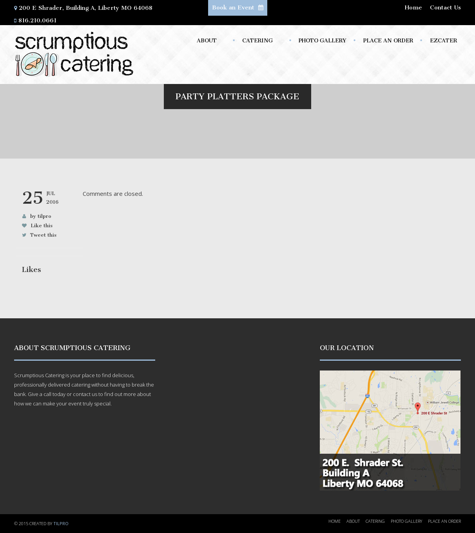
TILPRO (61, 523)
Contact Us (445, 7)
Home (413, 7)
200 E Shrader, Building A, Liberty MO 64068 (85, 7)
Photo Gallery (322, 40)
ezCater (443, 40)
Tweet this (43, 235)
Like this (42, 225)
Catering (259, 42)
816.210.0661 (37, 20)
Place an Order (388, 40)
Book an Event (237, 7)
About (208, 42)
